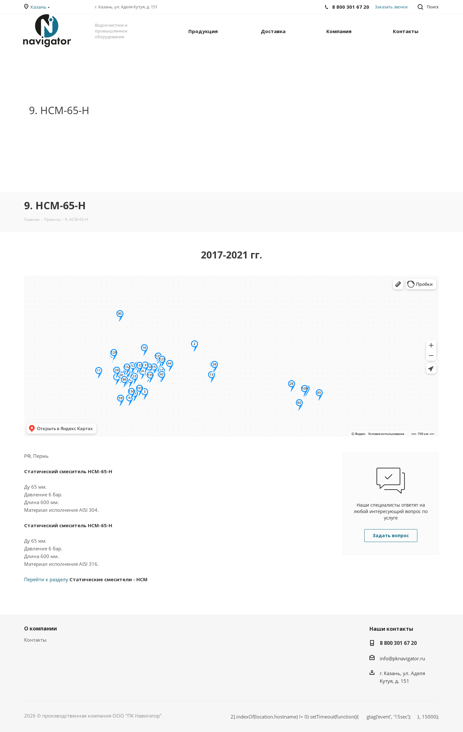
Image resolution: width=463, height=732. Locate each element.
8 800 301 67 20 (398, 642)
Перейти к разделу (86, 579)
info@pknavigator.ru (402, 658)
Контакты (35, 640)
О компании (40, 628)
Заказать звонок (391, 7)
